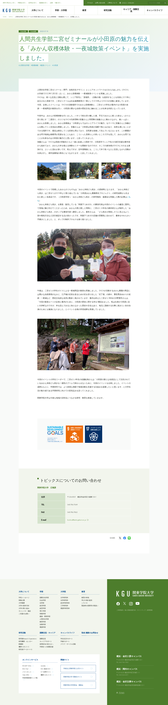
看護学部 (43, 627)
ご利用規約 (119, 610)
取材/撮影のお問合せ (90, 633)
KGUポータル (26, 666)
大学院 (63, 591)
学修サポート (65, 641)
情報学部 (43, 614)
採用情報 (149, 610)
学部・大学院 (62, 10)
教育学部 (43, 622)
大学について (39, 10)
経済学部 (43, 606)
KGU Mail (25, 669)
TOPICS (11, 16)
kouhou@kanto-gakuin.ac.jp (76, 520)
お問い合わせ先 (100, 3)
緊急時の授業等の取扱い (90, 606)
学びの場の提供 (87, 600)
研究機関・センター (25, 641)
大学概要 (22, 603)
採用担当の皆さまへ (46, 644)
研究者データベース (25, 649)
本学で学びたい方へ (9, 3)
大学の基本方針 (24, 606)
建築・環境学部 (45, 616)
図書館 (21, 644)
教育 (86, 10)
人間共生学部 (44, 619)
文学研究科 (64, 597)
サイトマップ (141, 610)
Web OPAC (25, 675)
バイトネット (27, 672)
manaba (43, 666)
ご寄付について (112, 3)
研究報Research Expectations (28, 639)
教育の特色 (85, 597)
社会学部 (43, 600)
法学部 (42, 603)
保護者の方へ (43, 3)
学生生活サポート (67, 639)
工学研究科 (64, 606)
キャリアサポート (46, 641)
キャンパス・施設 (25, 611)
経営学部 (43, 608)
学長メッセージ (24, 597)
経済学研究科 (65, 603)
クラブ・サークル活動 (68, 644)
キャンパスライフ (156, 10)
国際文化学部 (44, 597)
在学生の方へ (32, 3)
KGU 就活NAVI (45, 669)
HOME (4, 16)
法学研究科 (64, 600)
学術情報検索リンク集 (30, 678)
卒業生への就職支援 (46, 647)
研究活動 (109, 10)
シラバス (85, 603)
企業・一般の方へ (55, 3)
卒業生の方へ (22, 3)
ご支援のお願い (24, 614)
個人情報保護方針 (130, 610)
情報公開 (22, 600)
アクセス (90, 3)
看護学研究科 (65, 608)
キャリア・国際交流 (133, 10)
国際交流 (43, 639)
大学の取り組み (24, 608)
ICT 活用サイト (46, 672)
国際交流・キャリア (47, 633)
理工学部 (43, 611)
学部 (41, 591)
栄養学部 (43, 624)
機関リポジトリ (24, 647)
